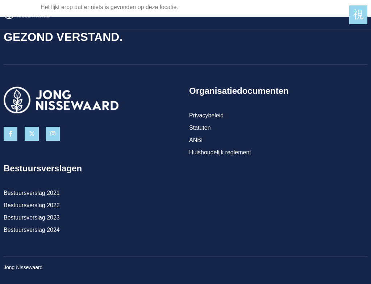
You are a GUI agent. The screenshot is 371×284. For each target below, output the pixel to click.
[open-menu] (358, 14)
